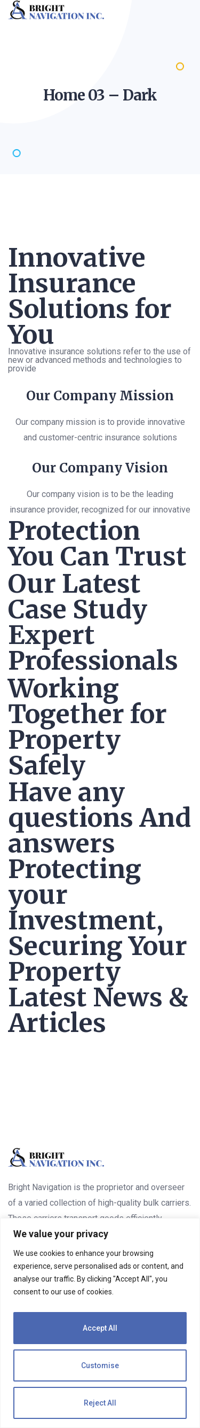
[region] (100, 1323)
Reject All (100, 1403)
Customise (100, 1365)
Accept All (100, 1328)
